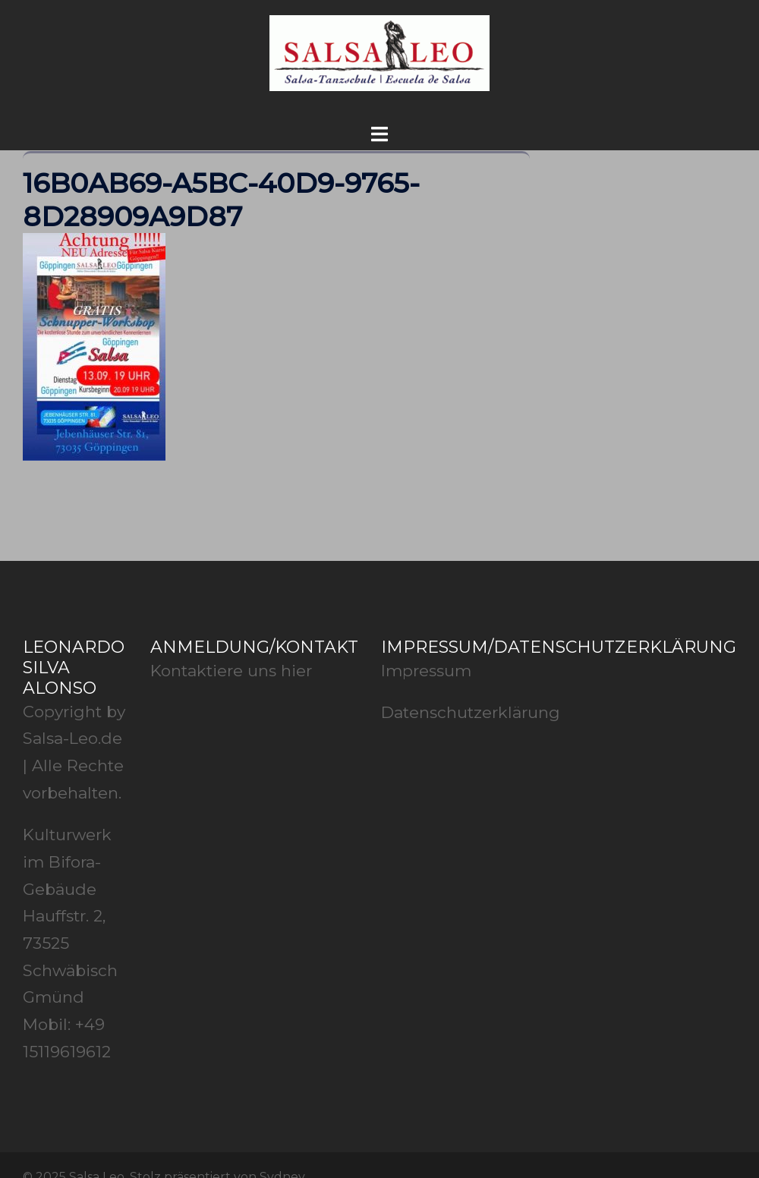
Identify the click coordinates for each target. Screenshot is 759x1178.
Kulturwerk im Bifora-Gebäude (67, 861)
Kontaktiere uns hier (231, 670)
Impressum (426, 670)
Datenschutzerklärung (470, 712)
